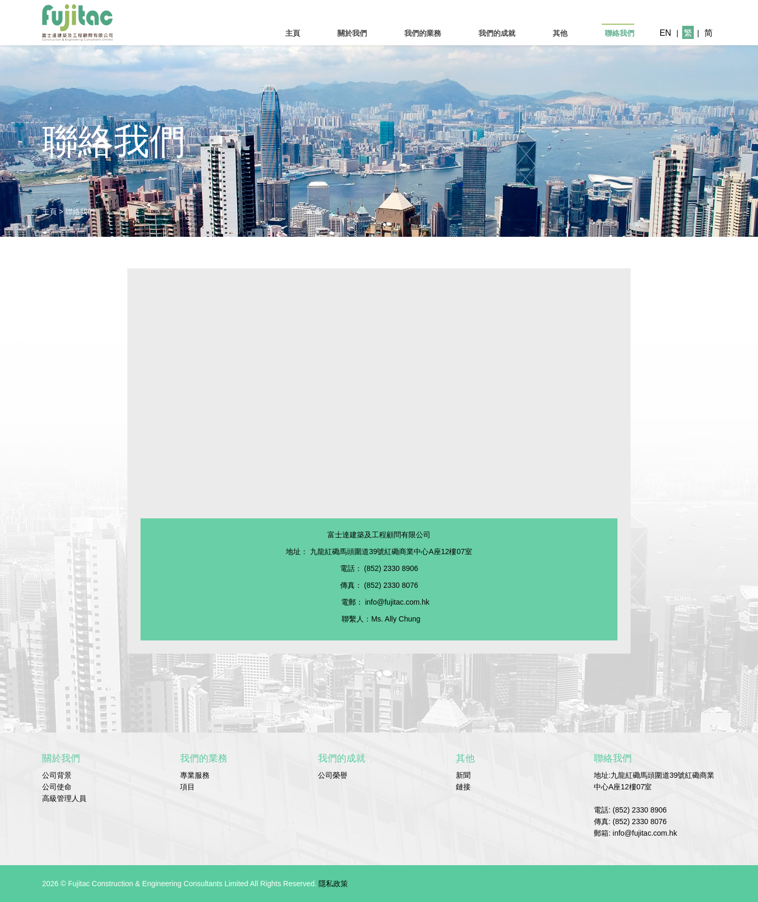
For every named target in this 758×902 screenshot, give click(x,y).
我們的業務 (422, 33)
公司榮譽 (332, 775)
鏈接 (463, 787)
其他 (560, 33)
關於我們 (352, 33)
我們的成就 (496, 33)
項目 (187, 787)
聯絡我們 (619, 33)
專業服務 (195, 775)
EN (665, 32)
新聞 (463, 775)
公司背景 (57, 775)
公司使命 (57, 787)
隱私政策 (333, 883)
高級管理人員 (64, 798)
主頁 (292, 33)
